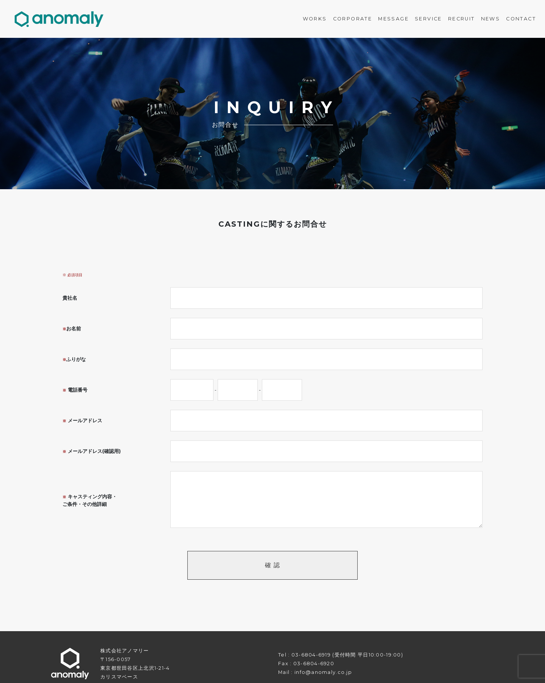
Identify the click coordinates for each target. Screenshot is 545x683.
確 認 (272, 565)
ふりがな (74, 359)
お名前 (71, 328)
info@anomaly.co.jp (323, 672)
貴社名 (69, 298)
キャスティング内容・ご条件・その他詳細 (89, 500)
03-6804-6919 (311, 655)
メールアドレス (82, 420)
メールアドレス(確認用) (91, 451)
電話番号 (74, 390)
